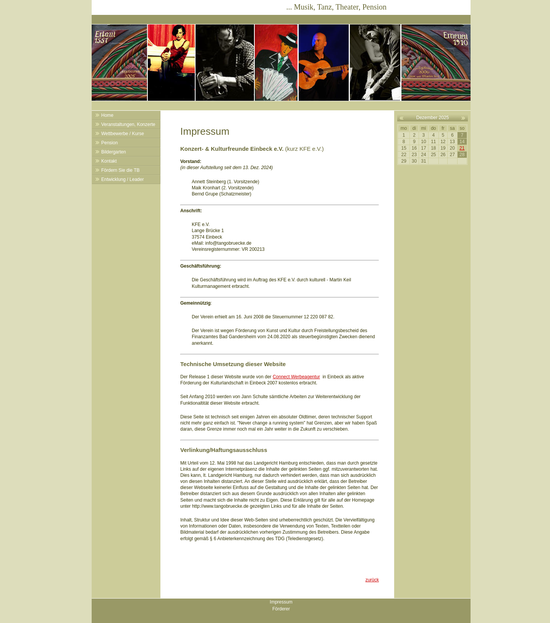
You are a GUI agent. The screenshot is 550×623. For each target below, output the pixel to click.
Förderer (281, 609)
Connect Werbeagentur (296, 376)
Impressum (281, 602)
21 (461, 148)
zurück (372, 580)
